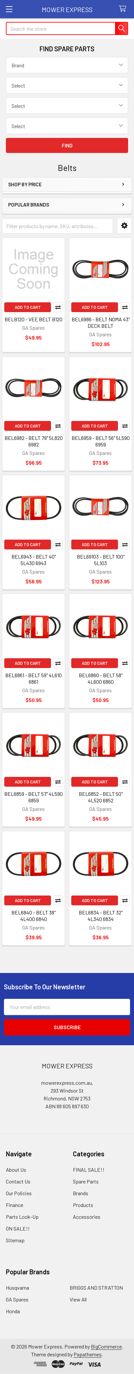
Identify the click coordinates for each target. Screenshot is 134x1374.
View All (78, 1299)
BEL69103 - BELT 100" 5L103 (101, 559)
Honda (13, 1311)
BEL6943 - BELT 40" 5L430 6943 (33, 559)
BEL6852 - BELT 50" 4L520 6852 (101, 797)
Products (83, 1205)
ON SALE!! (18, 1228)
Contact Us (18, 1181)
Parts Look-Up (22, 1217)
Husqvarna (17, 1287)
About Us (16, 1169)
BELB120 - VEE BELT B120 (33, 319)
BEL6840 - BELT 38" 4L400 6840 (33, 915)
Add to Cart (28, 307)
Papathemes (88, 1354)
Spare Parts (86, 1181)
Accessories (86, 1217)
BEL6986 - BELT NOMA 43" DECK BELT (101, 322)
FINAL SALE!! (88, 1169)
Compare (58, 307)
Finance (14, 1205)
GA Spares (17, 1299)
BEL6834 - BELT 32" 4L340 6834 (101, 915)
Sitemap (15, 1240)
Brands (80, 1193)
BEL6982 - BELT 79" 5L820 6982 (34, 441)
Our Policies (19, 1193)
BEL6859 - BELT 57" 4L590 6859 (33, 797)
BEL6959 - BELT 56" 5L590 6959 (101, 441)
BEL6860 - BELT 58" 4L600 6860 (101, 678)
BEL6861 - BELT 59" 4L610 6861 (33, 678)
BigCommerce (106, 1346)
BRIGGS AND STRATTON (96, 1287)
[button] (124, 226)
